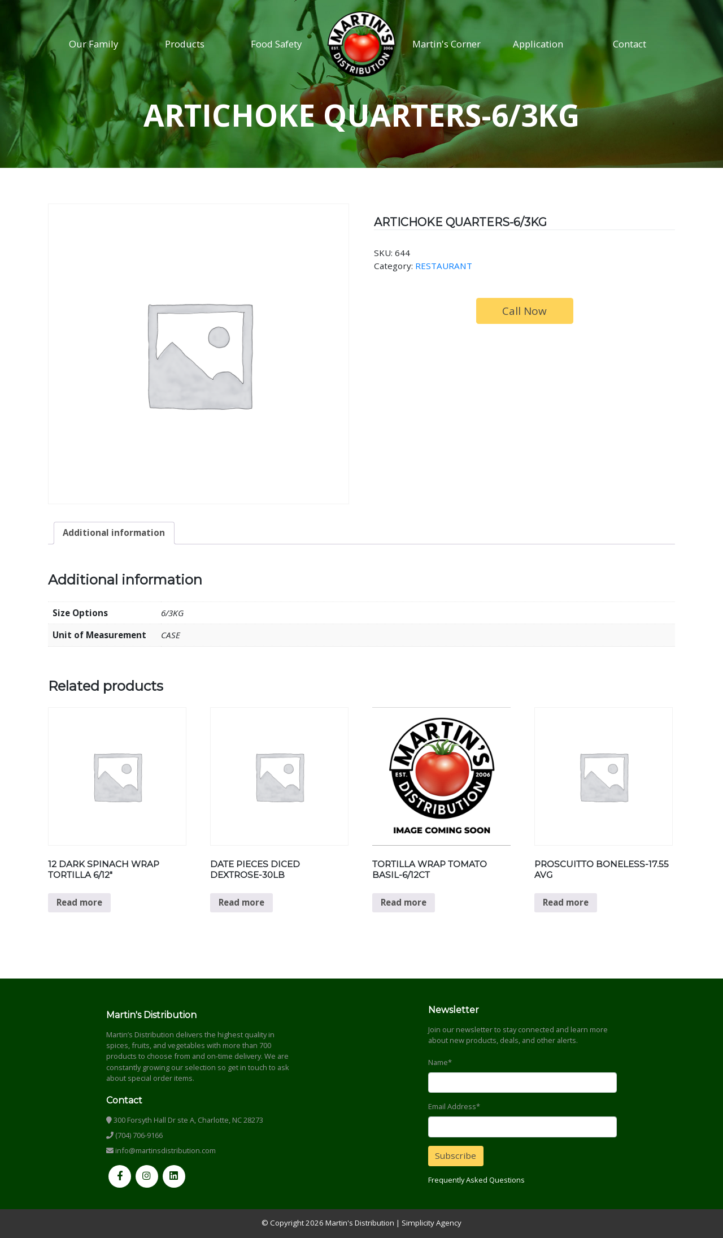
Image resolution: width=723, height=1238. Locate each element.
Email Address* (454, 1106)
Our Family (93, 43)
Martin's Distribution (359, 1223)
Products (184, 43)
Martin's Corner (446, 43)
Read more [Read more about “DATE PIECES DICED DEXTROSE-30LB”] (241, 902)
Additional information (114, 532)
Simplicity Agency (431, 1223)
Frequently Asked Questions (476, 1180)
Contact (629, 43)
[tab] (114, 533)
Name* (440, 1062)
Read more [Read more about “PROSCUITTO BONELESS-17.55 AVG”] (566, 902)
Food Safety (276, 43)
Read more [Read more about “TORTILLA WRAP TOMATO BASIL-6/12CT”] (403, 902)
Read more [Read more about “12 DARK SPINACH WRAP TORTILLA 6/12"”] (79, 902)
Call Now (524, 311)
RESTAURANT (443, 265)
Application (538, 43)
